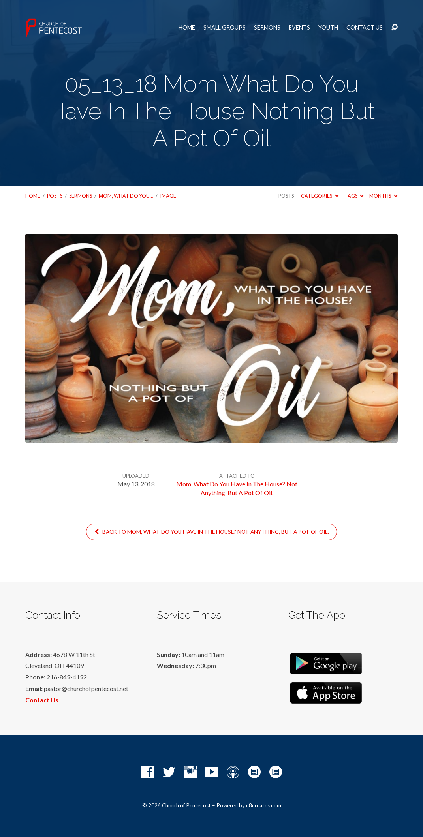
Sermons (267, 27)
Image (168, 196)
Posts (54, 196)
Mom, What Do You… (126, 196)
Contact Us (364, 27)
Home (187, 27)
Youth (328, 27)
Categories (319, 196)
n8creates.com (263, 805)
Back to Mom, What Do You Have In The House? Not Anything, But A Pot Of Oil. (211, 532)
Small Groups (224, 27)
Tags (354, 196)
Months (383, 196)
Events (299, 27)
